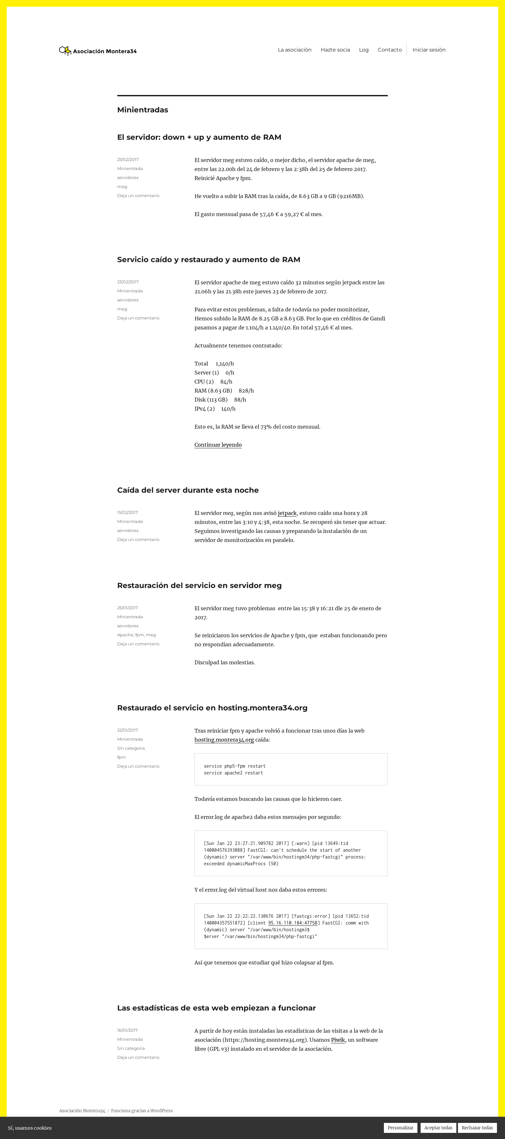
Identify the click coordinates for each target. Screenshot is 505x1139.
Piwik (338, 1040)
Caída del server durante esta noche (188, 490)
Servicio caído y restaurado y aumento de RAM (208, 259)
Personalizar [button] (401, 1128)
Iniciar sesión (429, 50)
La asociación (295, 50)
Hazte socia (335, 50)
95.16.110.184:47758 (292, 922)
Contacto (390, 50)
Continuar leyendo (218, 444)
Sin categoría (131, 748)
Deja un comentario (138, 195)
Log (364, 50)
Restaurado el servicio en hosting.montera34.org (212, 707)
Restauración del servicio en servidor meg (199, 585)
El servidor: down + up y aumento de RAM (199, 137)
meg (122, 186)
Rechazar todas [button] (477, 1128)
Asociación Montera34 (82, 1111)
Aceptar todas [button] (438, 1128)
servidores (127, 177)
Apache (125, 634)
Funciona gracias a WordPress (142, 1111)
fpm (139, 634)
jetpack (287, 513)
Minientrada (130, 168)
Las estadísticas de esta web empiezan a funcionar (216, 1007)
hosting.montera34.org (224, 739)
